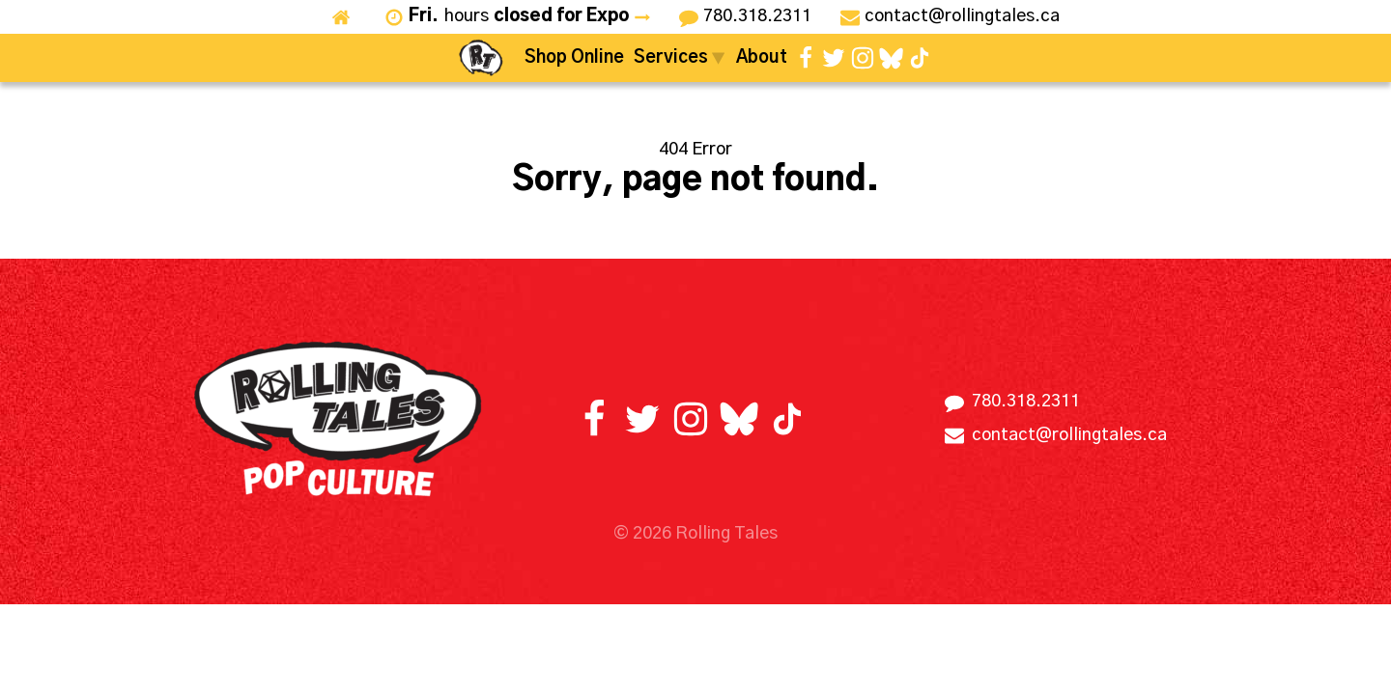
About (761, 58)
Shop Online (574, 58)
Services (679, 58)
